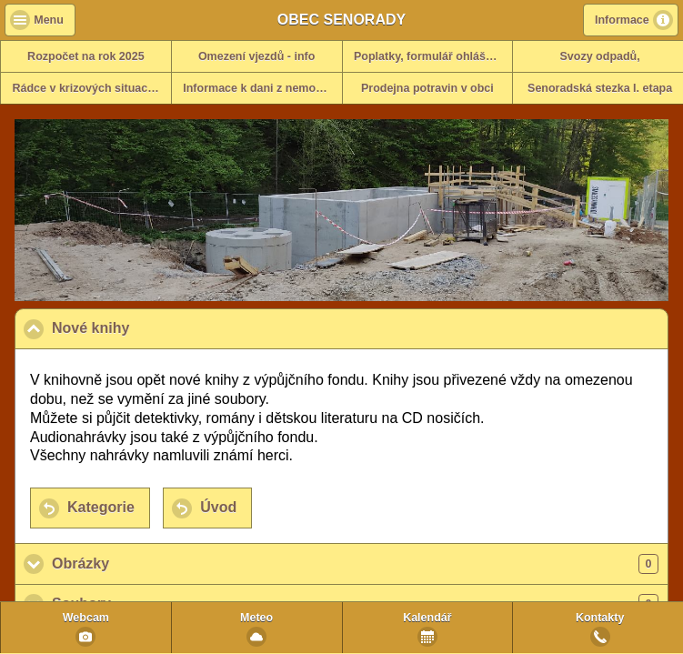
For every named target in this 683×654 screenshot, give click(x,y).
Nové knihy (179, 327)
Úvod (218, 507)
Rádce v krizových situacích (89, 88)
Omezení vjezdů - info (257, 56)
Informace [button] (622, 20)
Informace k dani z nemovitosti (262, 88)
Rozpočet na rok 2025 (86, 56)
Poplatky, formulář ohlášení (428, 56)
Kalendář (427, 617)
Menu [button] (49, 20)
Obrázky (355, 564)
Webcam (86, 617)
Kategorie (101, 507)
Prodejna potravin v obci (427, 88)
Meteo (256, 617)
